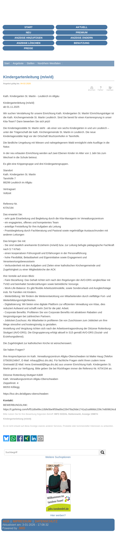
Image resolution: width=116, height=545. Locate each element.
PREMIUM (81, 32)
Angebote (18, 63)
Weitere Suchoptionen (58, 457)
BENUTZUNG (81, 43)
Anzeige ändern (81, 37)
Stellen (30, 63)
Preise (28, 48)
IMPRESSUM (22, 521)
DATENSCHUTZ (46, 521)
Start (28, 27)
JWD (21, 528)
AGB (6, 521)
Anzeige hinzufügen (29, 37)
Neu (28, 32)
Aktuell (82, 27)
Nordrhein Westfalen (49, 63)
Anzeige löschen (28, 43)
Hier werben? (58, 515)
